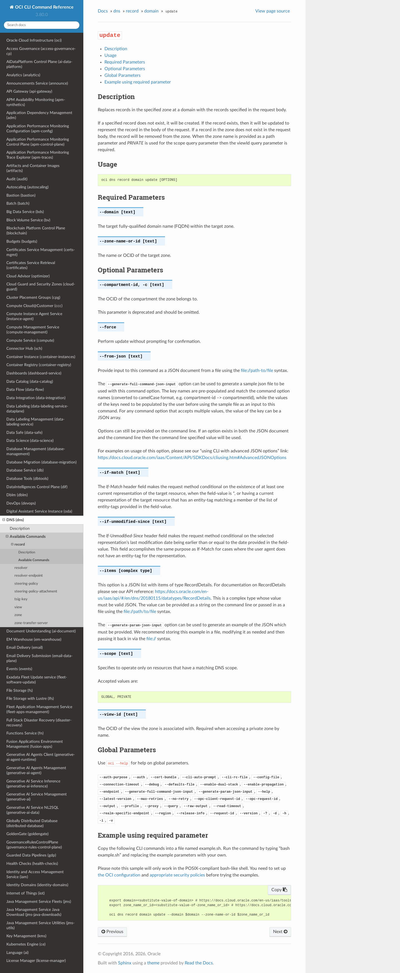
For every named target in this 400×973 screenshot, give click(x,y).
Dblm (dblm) (17, 495)
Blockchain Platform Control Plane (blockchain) (35, 230)
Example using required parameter (137, 82)
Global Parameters (122, 75)
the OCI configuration (119, 875)
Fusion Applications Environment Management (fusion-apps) (34, 744)
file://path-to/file (257, 370)
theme (153, 963)
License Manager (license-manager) (36, 961)
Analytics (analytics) (23, 75)
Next (280, 931)
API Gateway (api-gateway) (29, 91)
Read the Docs (199, 963)
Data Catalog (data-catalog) (29, 381)
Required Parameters (124, 62)
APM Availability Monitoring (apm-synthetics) (35, 102)
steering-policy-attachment (35, 591)
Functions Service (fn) (25, 733)
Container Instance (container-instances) (40, 357)
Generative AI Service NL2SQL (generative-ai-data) (32, 810)
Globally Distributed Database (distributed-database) (32, 823)
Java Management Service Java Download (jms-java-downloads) (33, 912)
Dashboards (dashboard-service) (33, 373)
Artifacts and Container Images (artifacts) (32, 168)
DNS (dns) (13, 520)
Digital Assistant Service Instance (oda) (39, 511)
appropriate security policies (177, 875)
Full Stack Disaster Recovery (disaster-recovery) (38, 722)
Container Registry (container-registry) (38, 365)
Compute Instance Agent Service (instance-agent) (34, 316)
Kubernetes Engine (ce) (26, 944)
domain (151, 11)
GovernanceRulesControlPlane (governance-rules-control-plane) (34, 844)
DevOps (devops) (21, 503)
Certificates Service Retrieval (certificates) (30, 265)
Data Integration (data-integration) (36, 398)
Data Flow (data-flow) (25, 389)
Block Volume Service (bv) (28, 220)
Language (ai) (17, 953)
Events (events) (19, 669)
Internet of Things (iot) (25, 893)
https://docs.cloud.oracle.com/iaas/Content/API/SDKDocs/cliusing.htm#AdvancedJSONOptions (192, 457)
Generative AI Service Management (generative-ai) (36, 796)
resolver (21, 568)
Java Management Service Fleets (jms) (38, 901)
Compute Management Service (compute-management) (32, 329)
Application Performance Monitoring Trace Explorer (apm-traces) (37, 154)
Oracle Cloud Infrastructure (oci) (34, 40)
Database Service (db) (25, 470)
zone (18, 615)
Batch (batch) (17, 203)
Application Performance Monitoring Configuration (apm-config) (37, 128)
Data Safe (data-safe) (24, 432)
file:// (151, 639)
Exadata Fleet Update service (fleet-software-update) (36, 679)
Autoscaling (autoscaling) (27, 187)
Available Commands (26, 536)
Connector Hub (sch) (24, 348)
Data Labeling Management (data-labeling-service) (35, 421)
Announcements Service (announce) (37, 83)
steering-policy (26, 584)
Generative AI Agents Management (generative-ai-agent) (36, 770)
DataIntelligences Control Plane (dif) (37, 487)
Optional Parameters (124, 69)
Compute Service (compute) (30, 340)
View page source (272, 11)
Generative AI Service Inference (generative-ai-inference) (33, 783)
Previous (112, 931)
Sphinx (124, 963)
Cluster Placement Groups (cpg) (33, 297)
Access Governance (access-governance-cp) (41, 51)
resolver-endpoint (28, 575)
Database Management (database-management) (35, 451)
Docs (103, 11)
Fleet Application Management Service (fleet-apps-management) (39, 709)
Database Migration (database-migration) (41, 462)
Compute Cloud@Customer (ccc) (34, 306)
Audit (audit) (17, 179)
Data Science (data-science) (30, 441)
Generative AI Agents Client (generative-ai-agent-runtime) (40, 757)
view (18, 607)
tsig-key (21, 599)
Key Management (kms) (26, 936)
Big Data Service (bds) (25, 212)
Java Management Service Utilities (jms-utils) (40, 925)
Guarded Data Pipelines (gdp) (31, 855)
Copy (279, 890)
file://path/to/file (140, 611)
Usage (110, 55)
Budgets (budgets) (21, 241)
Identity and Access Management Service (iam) (35, 874)
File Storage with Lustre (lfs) (30, 698)
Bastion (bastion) (21, 195)
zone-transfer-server (31, 623)
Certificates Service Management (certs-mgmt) (40, 252)
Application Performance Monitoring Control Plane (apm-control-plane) (37, 141)
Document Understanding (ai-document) (41, 631)
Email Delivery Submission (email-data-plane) (39, 658)
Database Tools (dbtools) (27, 479)
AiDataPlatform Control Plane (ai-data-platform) (39, 64)
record (18, 544)
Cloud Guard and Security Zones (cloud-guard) (40, 286)
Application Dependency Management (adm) (39, 115)
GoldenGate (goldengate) (27, 834)
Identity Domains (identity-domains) (37, 885)
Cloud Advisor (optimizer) (28, 276)
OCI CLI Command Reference (44, 7)
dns (116, 11)
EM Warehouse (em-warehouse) (33, 639)
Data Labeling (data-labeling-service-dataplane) (37, 408)
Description (20, 528)
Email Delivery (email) (24, 647)
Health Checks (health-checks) (32, 863)
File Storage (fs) (19, 690)
